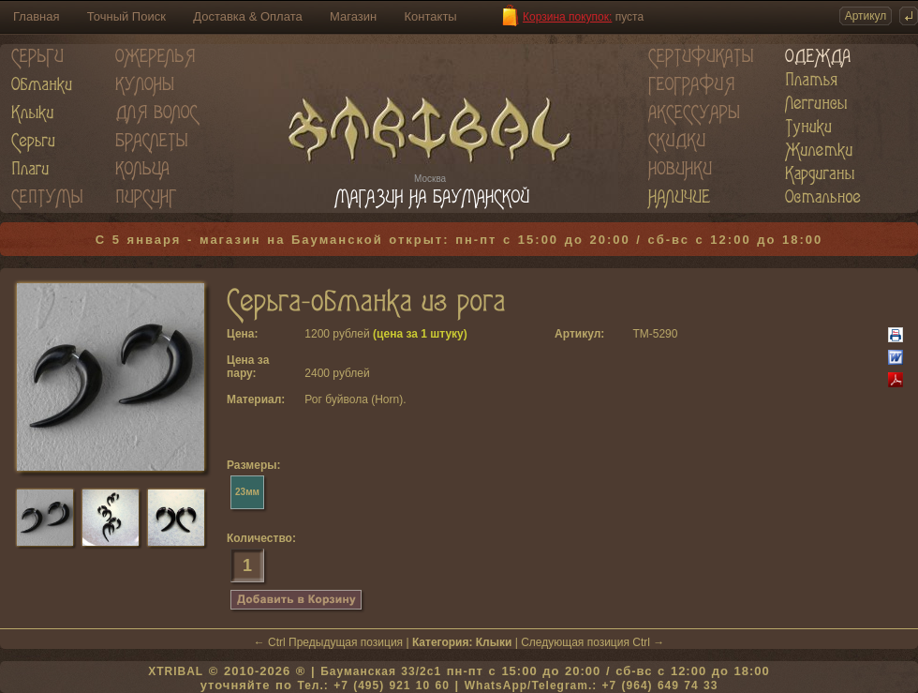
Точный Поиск (126, 16)
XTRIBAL (175, 671)
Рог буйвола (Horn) (353, 399)
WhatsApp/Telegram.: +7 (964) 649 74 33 (591, 685)
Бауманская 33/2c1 (380, 671)
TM (640, 333)
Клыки (494, 642)
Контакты (431, 16)
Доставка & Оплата (247, 16)
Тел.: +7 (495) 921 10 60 (373, 685)
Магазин (353, 16)
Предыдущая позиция (346, 642)
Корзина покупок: (567, 16)
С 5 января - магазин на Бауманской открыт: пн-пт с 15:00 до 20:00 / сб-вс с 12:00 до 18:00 (459, 240)
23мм (247, 492)
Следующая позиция (575, 642)
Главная (36, 16)
